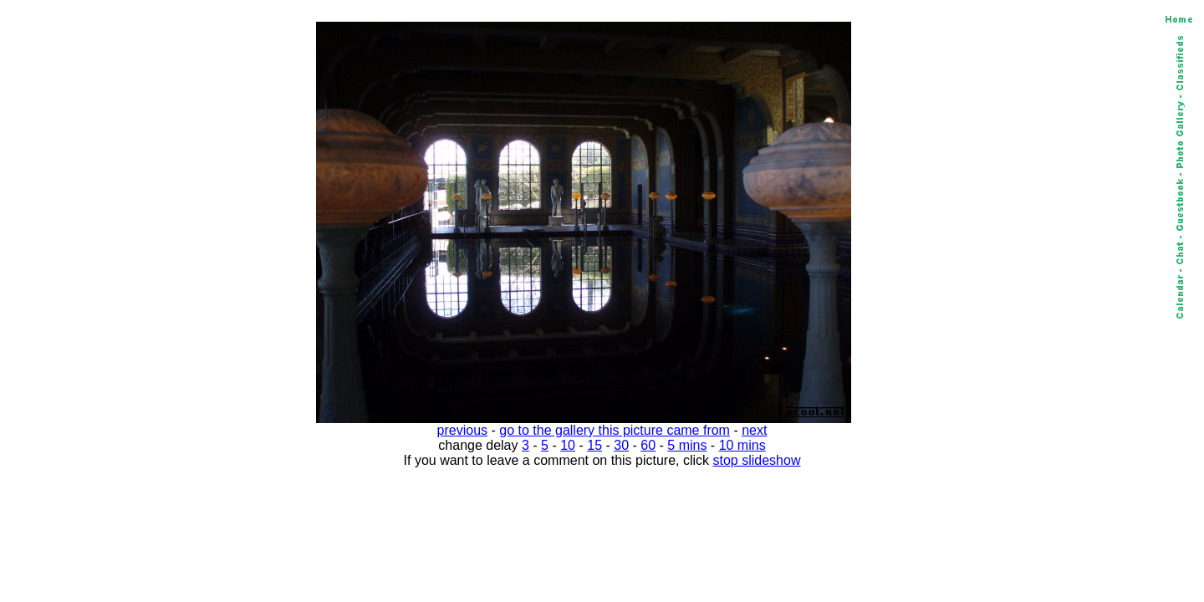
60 (648, 445)
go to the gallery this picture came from (614, 430)
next (754, 430)
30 (621, 445)
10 (567, 445)
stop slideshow (757, 460)
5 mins (687, 445)
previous (462, 430)
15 (594, 445)
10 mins (742, 445)
